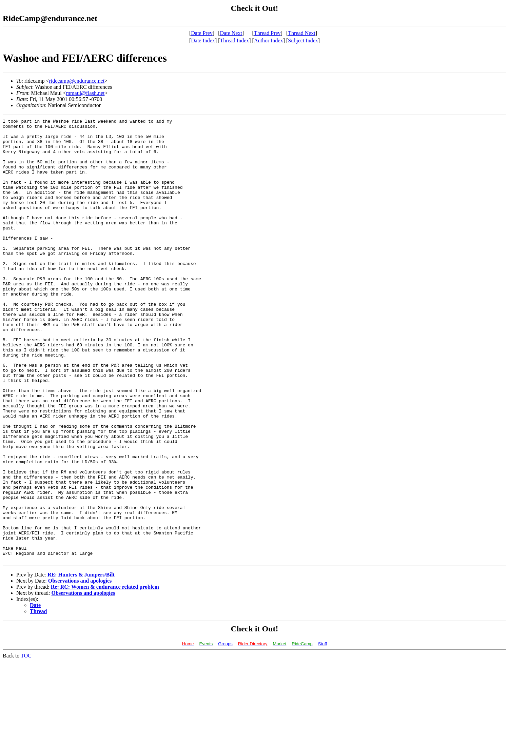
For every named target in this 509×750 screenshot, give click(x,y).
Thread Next (301, 33)
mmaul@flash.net (85, 93)
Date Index (203, 40)
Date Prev (202, 33)
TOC (26, 744)
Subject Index (303, 40)
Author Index (268, 40)
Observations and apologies (80, 669)
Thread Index (234, 40)
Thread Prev (267, 33)
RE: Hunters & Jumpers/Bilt (81, 663)
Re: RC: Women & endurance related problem (105, 675)
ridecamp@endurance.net (76, 81)
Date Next (231, 33)
